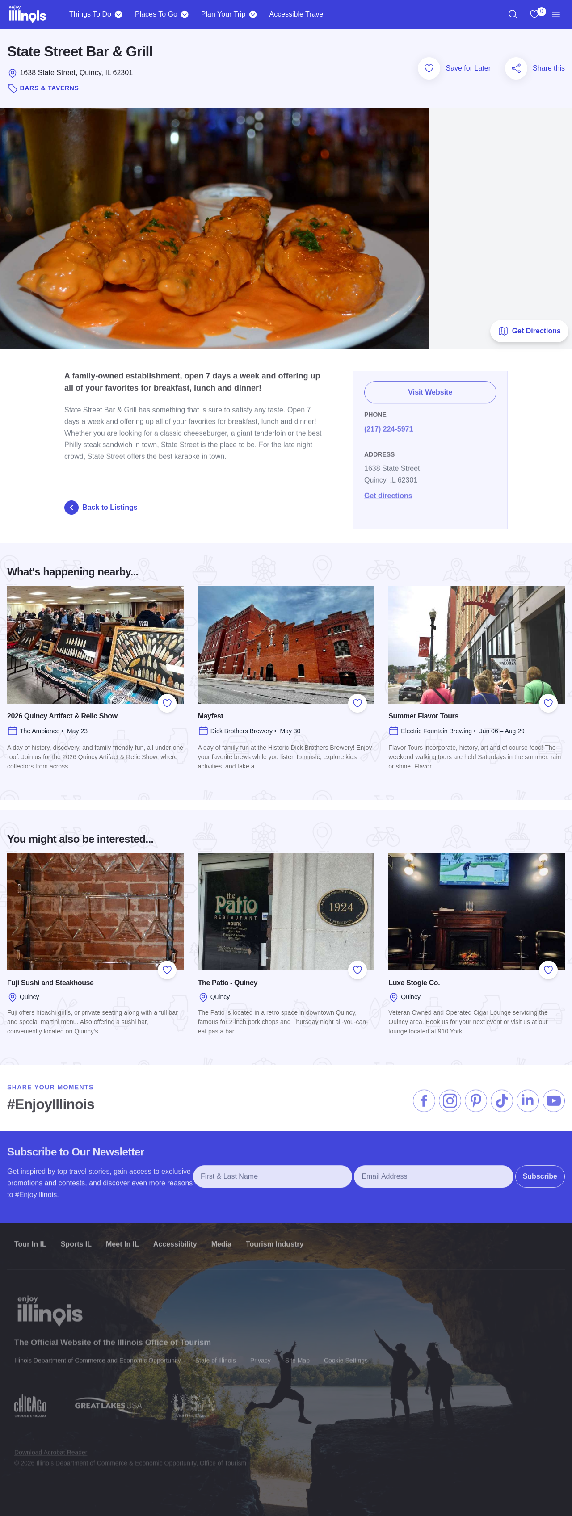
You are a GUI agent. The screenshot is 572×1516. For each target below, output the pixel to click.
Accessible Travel (297, 14)
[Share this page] (516, 68)
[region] (513, 14)
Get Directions (529, 331)
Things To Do (90, 14)
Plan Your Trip (223, 14)
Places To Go (156, 14)
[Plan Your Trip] (252, 14)
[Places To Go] (184, 14)
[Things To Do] (118, 14)
